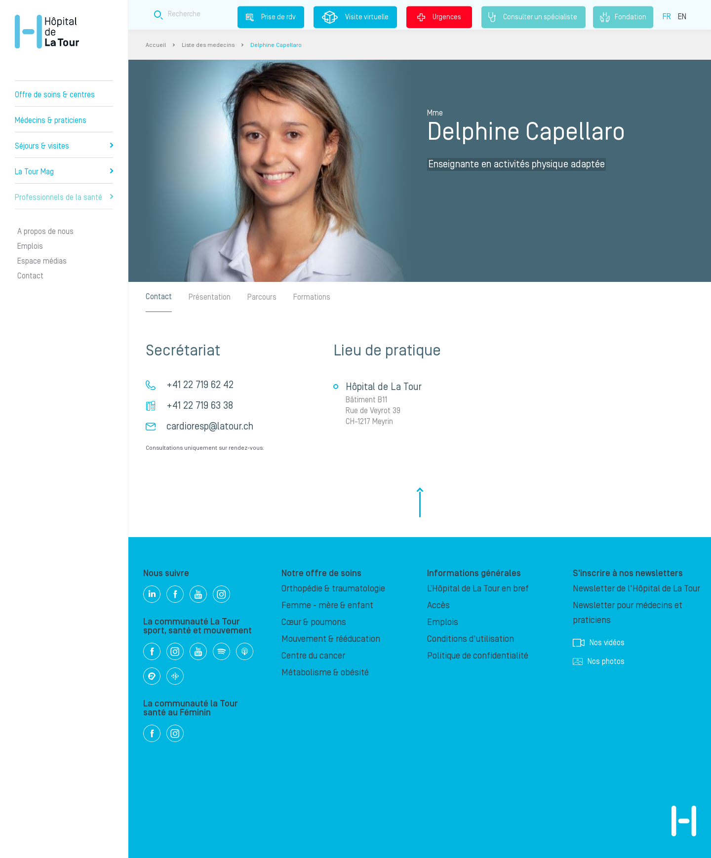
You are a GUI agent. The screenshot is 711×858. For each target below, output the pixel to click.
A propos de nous (45, 231)
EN (682, 16)
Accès (438, 605)
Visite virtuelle (355, 17)
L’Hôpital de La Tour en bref (478, 589)
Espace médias (42, 261)
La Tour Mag (64, 171)
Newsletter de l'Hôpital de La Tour (636, 589)
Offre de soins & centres (55, 94)
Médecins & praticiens (50, 120)
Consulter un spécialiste (533, 17)
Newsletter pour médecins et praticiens (627, 612)
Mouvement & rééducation (330, 639)
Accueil (156, 45)
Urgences (439, 17)
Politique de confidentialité (477, 656)
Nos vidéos (599, 643)
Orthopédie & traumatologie (333, 589)
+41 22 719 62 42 (200, 385)
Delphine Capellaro (276, 45)
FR (667, 16)
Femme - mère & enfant (327, 605)
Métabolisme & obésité (325, 672)
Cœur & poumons (313, 622)
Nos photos (599, 661)
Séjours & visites (64, 146)
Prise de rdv (271, 17)
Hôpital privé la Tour (47, 31)
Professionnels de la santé (64, 197)
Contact (30, 276)
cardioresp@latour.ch (209, 426)
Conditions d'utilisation (470, 639)
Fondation (623, 17)
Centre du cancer (313, 656)
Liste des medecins (208, 45)
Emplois (30, 246)
